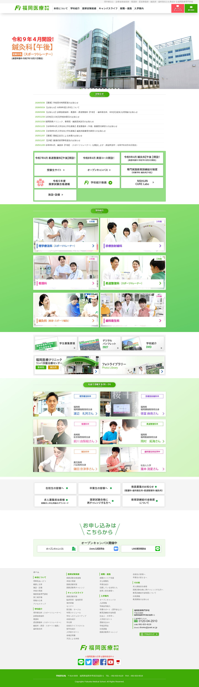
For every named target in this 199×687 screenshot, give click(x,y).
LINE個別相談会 (139, 548)
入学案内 (139, 8)
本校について (61, 8)
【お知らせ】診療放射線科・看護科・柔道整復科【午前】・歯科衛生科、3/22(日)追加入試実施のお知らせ (91, 112)
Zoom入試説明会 (96, 548)
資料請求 (191, 8)
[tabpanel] (99, 52)
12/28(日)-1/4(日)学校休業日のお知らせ (62, 117)
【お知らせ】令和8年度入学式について (62, 107)
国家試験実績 (89, 8)
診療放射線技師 (122, 2)
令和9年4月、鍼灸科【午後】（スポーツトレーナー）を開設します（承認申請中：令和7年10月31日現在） (91, 145)
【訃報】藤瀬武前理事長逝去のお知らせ (62, 140)
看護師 (134, 2)
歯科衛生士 (163, 2)
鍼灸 (152, 2)
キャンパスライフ (108, 8)
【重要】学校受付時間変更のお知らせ (61, 103)
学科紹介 (75, 8)
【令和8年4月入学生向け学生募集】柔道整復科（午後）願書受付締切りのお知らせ (81, 126)
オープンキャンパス (55, 548)
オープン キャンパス (178, 8)
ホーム (36, 572)
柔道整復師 (144, 2)
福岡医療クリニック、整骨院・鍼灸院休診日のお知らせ (69, 121)
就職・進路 (126, 8)
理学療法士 (109, 2)
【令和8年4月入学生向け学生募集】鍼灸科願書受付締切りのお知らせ (75, 131)
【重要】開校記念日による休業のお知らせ (63, 136)
